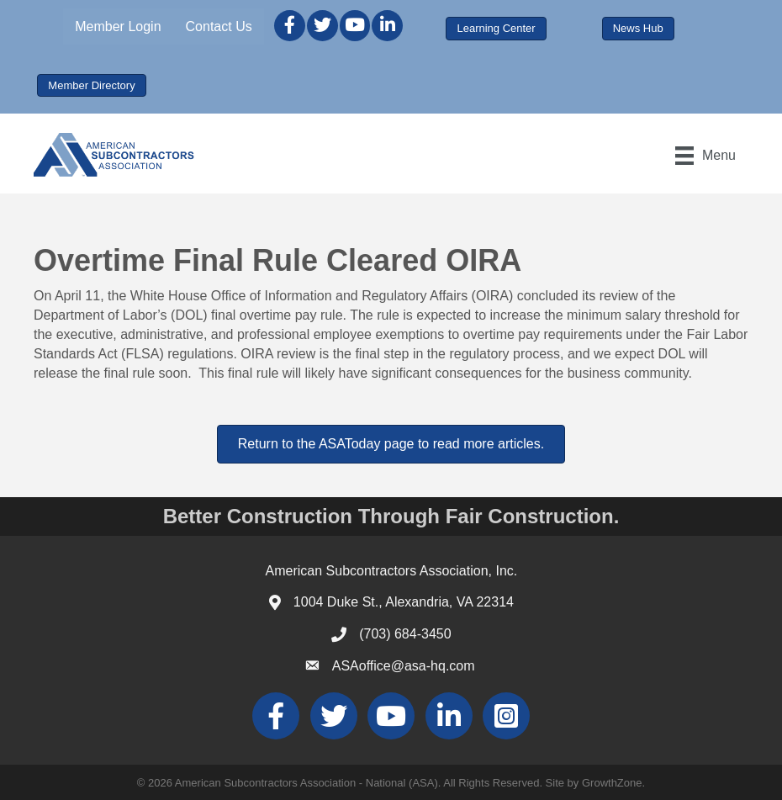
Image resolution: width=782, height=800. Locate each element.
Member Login (118, 26)
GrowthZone (612, 782)
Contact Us (219, 26)
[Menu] (705, 155)
